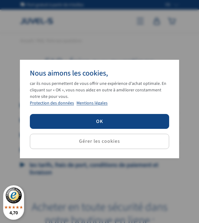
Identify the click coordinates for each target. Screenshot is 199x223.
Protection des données (52, 103)
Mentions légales (92, 103)
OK (99, 121)
